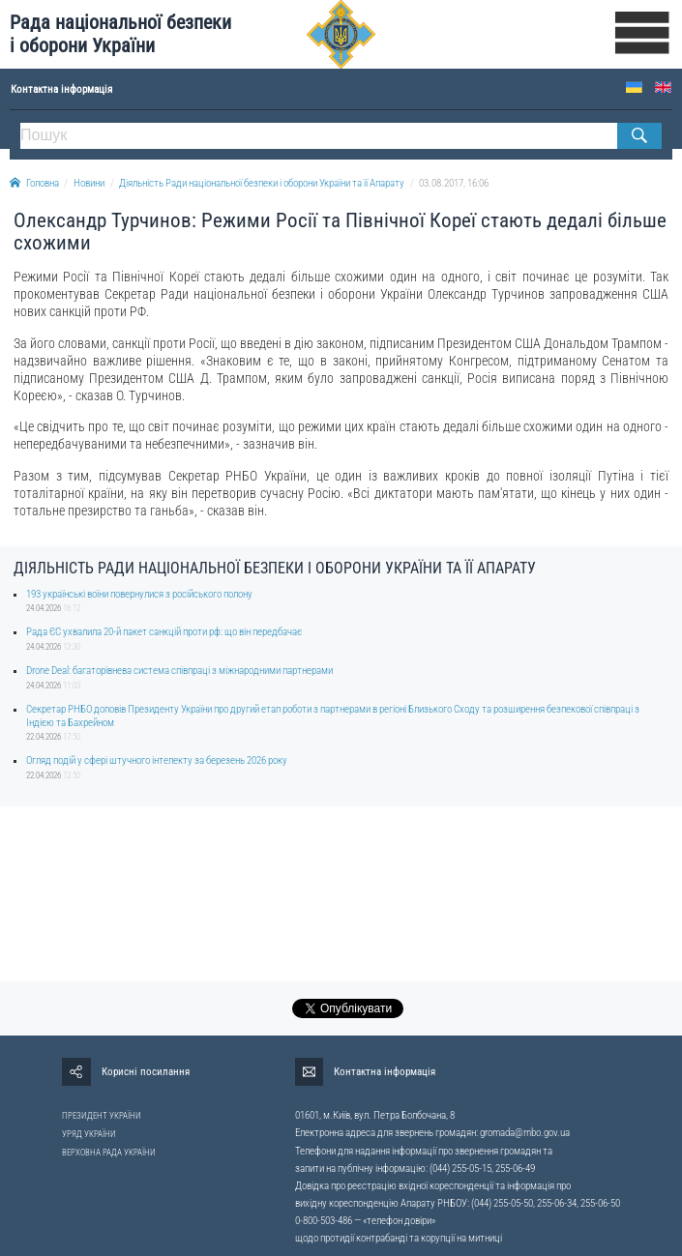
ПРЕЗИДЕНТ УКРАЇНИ (101, 1116)
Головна (34, 183)
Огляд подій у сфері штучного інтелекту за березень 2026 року (156, 760)
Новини (89, 183)
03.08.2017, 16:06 (454, 183)
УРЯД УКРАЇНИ (89, 1134)
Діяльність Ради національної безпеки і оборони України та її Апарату (261, 183)
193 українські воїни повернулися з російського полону (139, 594)
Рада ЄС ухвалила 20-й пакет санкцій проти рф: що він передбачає (164, 632)
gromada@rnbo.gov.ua (525, 1132)
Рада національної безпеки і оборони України (120, 34)
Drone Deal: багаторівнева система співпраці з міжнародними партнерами (179, 670)
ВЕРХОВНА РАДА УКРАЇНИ (109, 1152)
